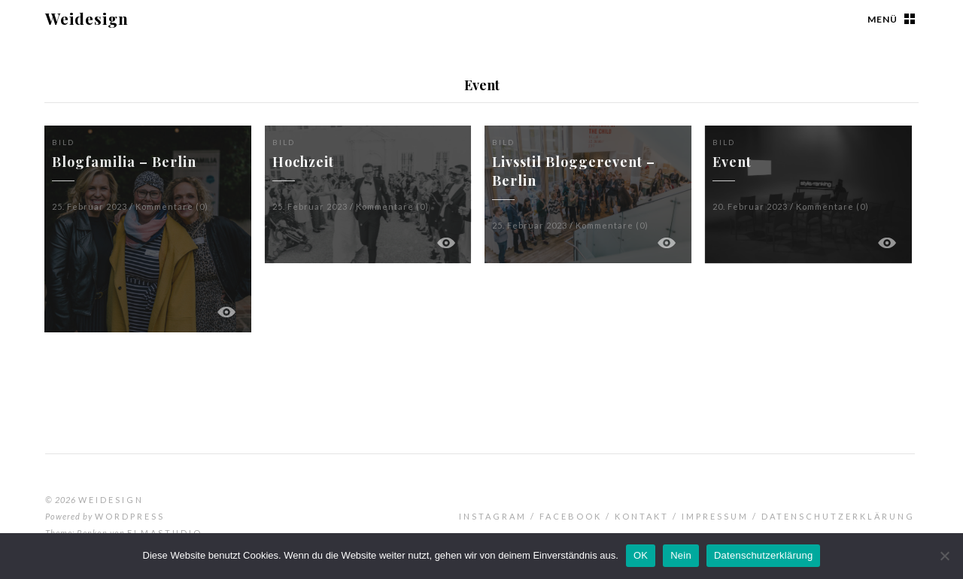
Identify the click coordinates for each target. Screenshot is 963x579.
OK (640, 555)
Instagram (493, 516)
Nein (680, 555)
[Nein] (944, 555)
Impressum (715, 516)
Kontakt (642, 516)
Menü (882, 19)
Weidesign (87, 18)
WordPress (130, 516)
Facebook (570, 516)
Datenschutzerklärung (838, 516)
